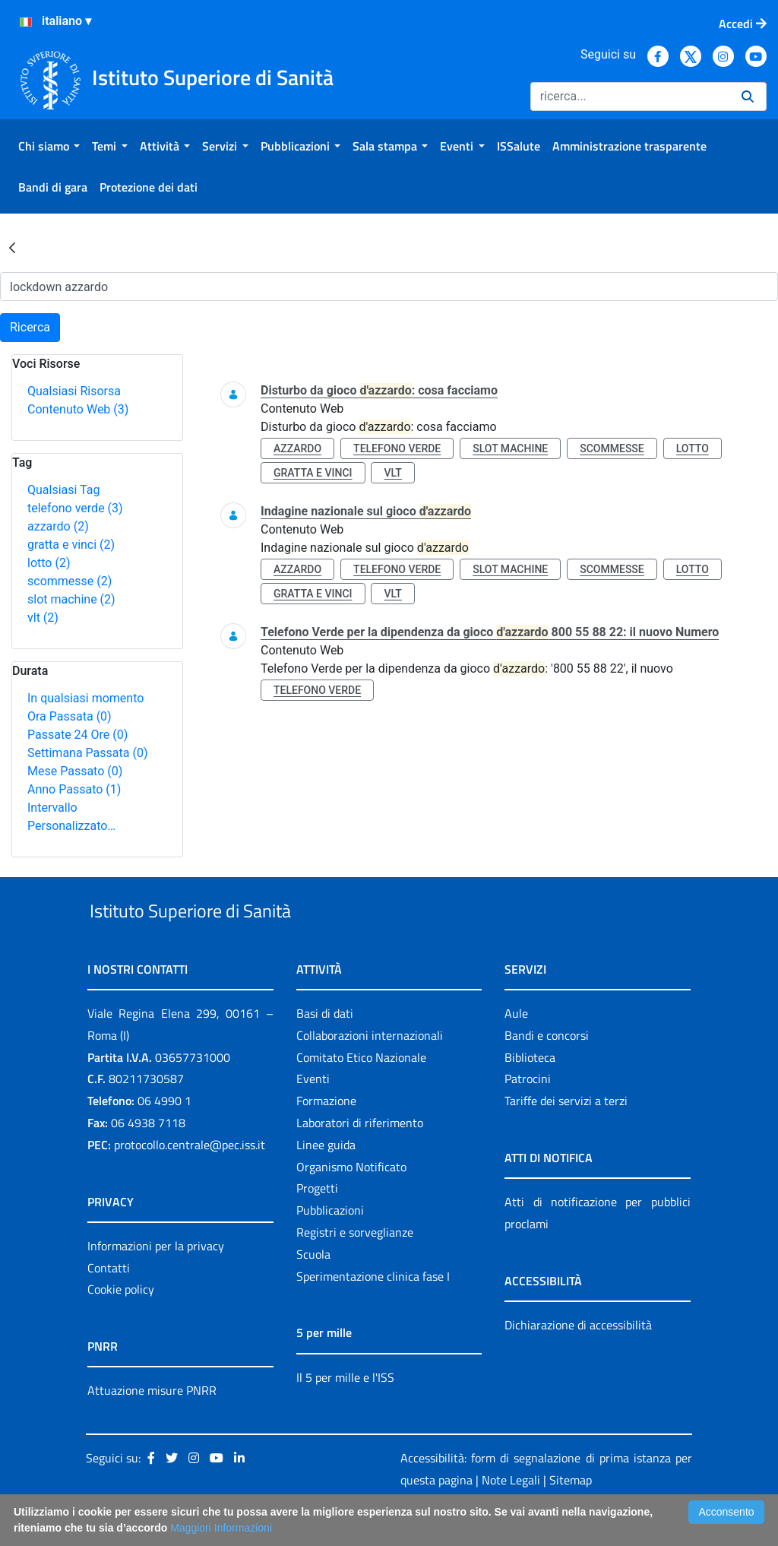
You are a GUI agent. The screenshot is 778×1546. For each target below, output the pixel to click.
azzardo (58, 526)
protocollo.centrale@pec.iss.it (189, 1180)
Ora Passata (69, 716)
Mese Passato (74, 771)
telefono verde (75, 508)
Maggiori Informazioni (221, 1528)
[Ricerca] (629, 96)
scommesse (69, 581)
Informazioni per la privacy (155, 1281)
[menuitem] (49, 146)
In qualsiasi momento (85, 698)
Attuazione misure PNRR (152, 1426)
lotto (48, 563)
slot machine (71, 599)
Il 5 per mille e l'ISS (345, 1412)
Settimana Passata (87, 753)
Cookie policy (120, 1325)
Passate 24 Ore (77, 734)
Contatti (108, 1303)
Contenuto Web (77, 409)
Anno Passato (74, 789)
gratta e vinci (71, 544)
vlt (43, 617)
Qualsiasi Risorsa (74, 391)
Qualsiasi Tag (63, 490)
